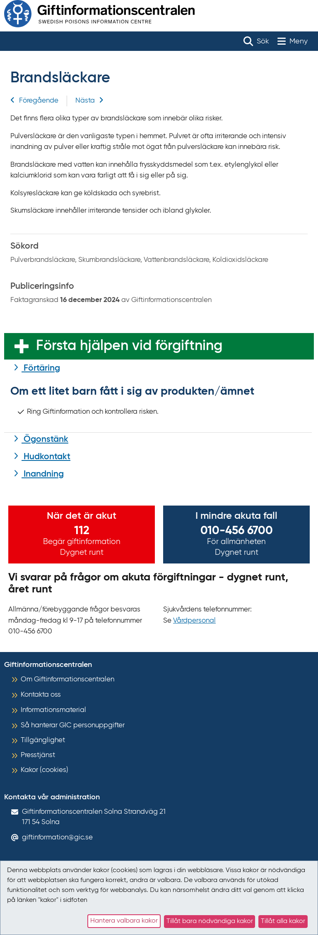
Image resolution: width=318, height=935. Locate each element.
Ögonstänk (45, 439)
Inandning (43, 474)
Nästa (89, 100)
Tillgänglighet (43, 740)
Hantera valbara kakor (124, 921)
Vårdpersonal (194, 620)
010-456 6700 (236, 531)
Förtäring (41, 368)
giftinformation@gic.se (57, 837)
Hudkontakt (46, 457)
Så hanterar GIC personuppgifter (73, 725)
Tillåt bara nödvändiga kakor (209, 921)
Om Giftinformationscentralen (67, 679)
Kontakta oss (41, 694)
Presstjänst (38, 755)
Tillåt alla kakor (283, 921)
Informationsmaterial (53, 710)
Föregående (34, 100)
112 (81, 531)
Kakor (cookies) (44, 770)
